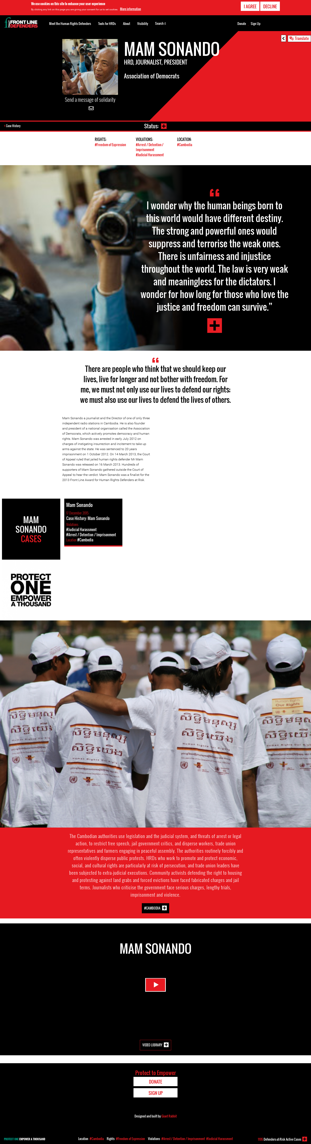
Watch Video (155, 986)
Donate (241, 24)
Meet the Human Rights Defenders (70, 23)
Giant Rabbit (169, 1115)
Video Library (152, 1044)
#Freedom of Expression (110, 144)
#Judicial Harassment (150, 154)
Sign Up (255, 24)
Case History (13, 126)
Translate (302, 38)
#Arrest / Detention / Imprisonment (149, 147)
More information (130, 9)
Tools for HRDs (107, 23)
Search (160, 23)
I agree (250, 6)
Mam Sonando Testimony (214, 325)
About (126, 23)
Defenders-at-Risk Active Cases (279, 1139)
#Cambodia (184, 144)
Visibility (142, 23)
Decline (270, 6)
